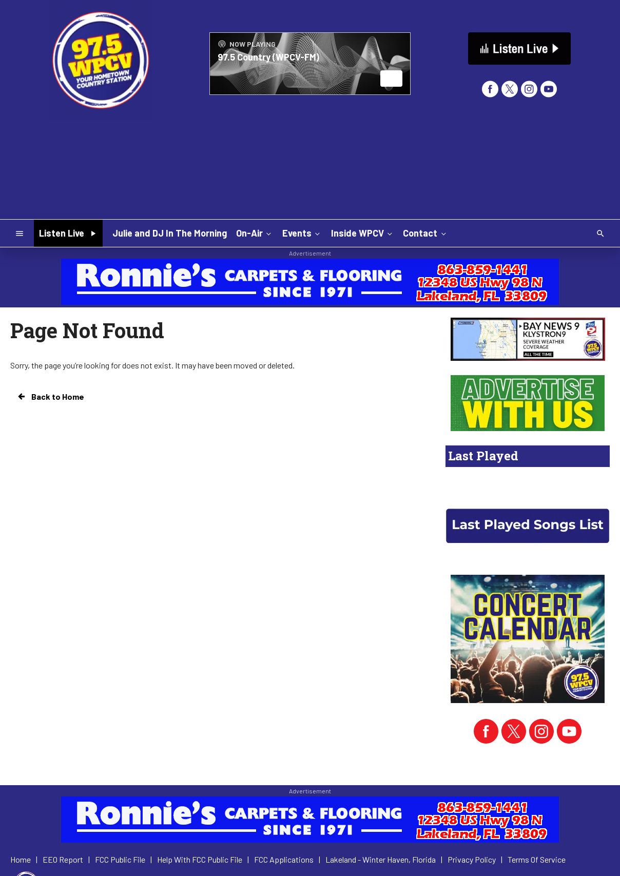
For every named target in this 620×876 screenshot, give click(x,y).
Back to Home (50, 397)
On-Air (254, 233)
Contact (425, 233)
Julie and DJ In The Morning (169, 233)
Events (302, 233)
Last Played (483, 455)
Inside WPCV (362, 233)
